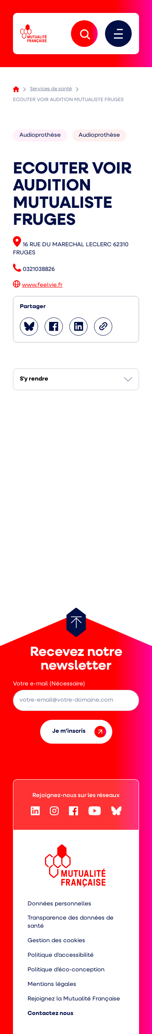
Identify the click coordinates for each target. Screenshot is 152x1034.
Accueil (16, 89)
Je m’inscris (79, 732)
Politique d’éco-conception (66, 970)
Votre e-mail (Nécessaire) (49, 684)
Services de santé (51, 89)
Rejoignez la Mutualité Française (74, 999)
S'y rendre (34, 379)
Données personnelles (59, 904)
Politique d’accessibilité (61, 955)
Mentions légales (52, 984)
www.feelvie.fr (42, 285)
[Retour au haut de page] (76, 622)
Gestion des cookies (56, 941)
